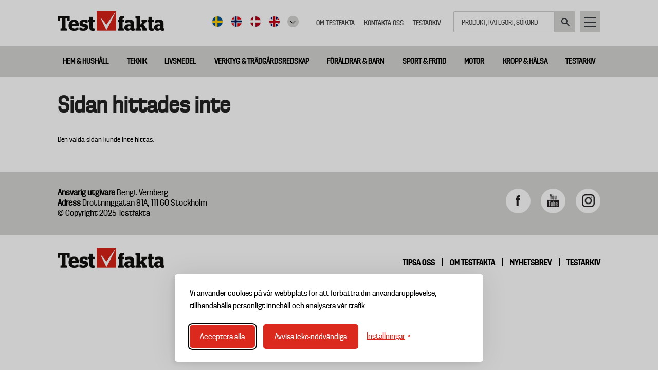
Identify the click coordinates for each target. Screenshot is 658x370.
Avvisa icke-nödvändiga (311, 336)
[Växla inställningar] (389, 336)
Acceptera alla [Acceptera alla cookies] (222, 336)
